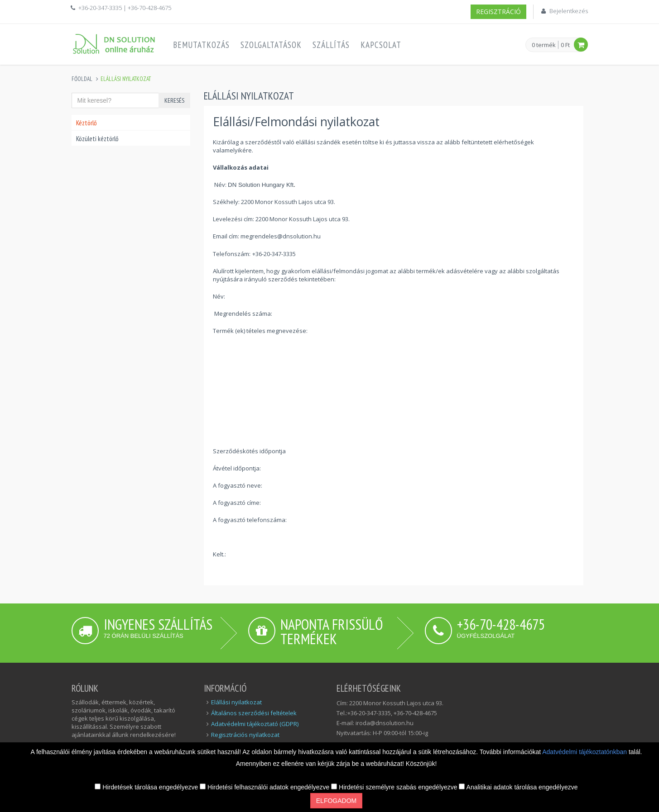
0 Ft (565, 45)
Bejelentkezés (568, 11)
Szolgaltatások (271, 44)
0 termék (544, 45)
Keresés (174, 100)
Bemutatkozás (201, 44)
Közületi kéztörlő (97, 138)
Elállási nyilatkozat (236, 702)
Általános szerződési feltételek (254, 713)
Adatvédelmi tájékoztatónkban (585, 751)
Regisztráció (498, 11)
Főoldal (82, 79)
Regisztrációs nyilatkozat (245, 735)
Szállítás (331, 44)
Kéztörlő (86, 123)
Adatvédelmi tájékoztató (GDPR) (254, 724)
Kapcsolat (381, 44)
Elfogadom (336, 800)
